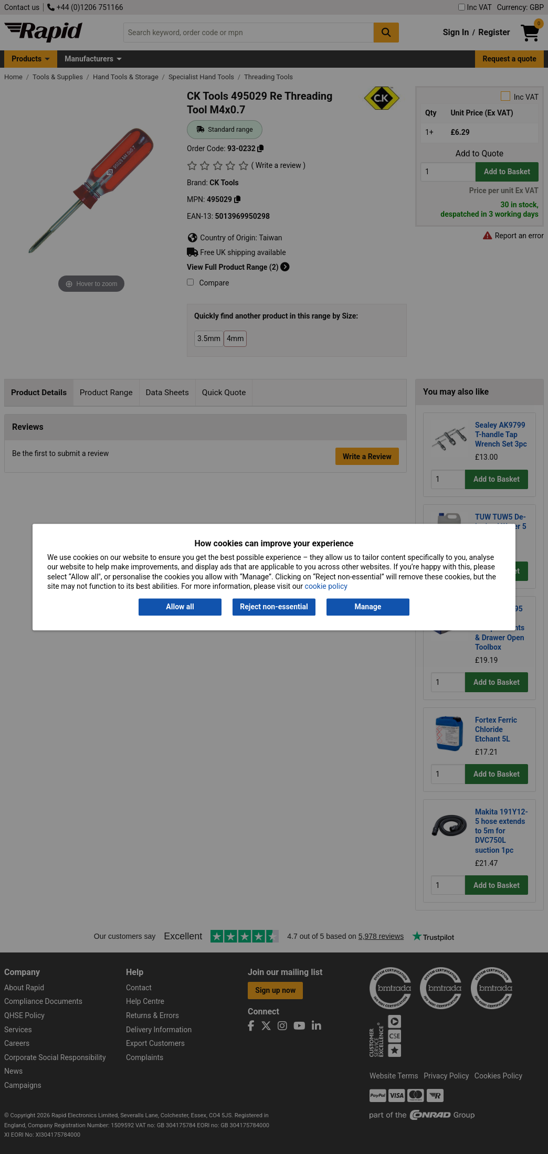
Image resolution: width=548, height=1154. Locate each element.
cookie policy (326, 586)
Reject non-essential (274, 607)
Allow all (180, 607)
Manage (368, 607)
